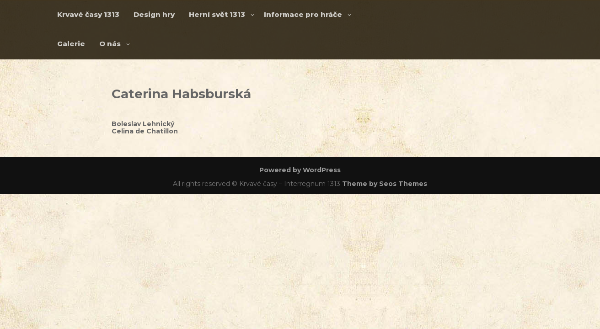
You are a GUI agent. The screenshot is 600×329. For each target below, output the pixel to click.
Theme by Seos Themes (384, 184)
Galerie (71, 43)
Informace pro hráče (303, 14)
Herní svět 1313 (217, 14)
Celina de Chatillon (145, 131)
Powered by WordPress (300, 170)
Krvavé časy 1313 (88, 14)
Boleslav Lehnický (143, 124)
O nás (110, 43)
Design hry (154, 14)
